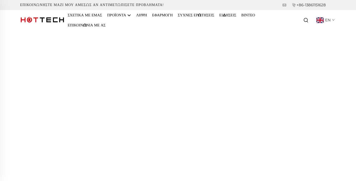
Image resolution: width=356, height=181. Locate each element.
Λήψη (141, 15)
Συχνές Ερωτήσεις (196, 15)
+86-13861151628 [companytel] (311, 5)
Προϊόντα (119, 15)
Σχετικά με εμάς (85, 15)
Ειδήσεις (227, 15)
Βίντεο (248, 15)
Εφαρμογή (162, 15)
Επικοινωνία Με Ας (87, 25)
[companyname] (42, 19)
